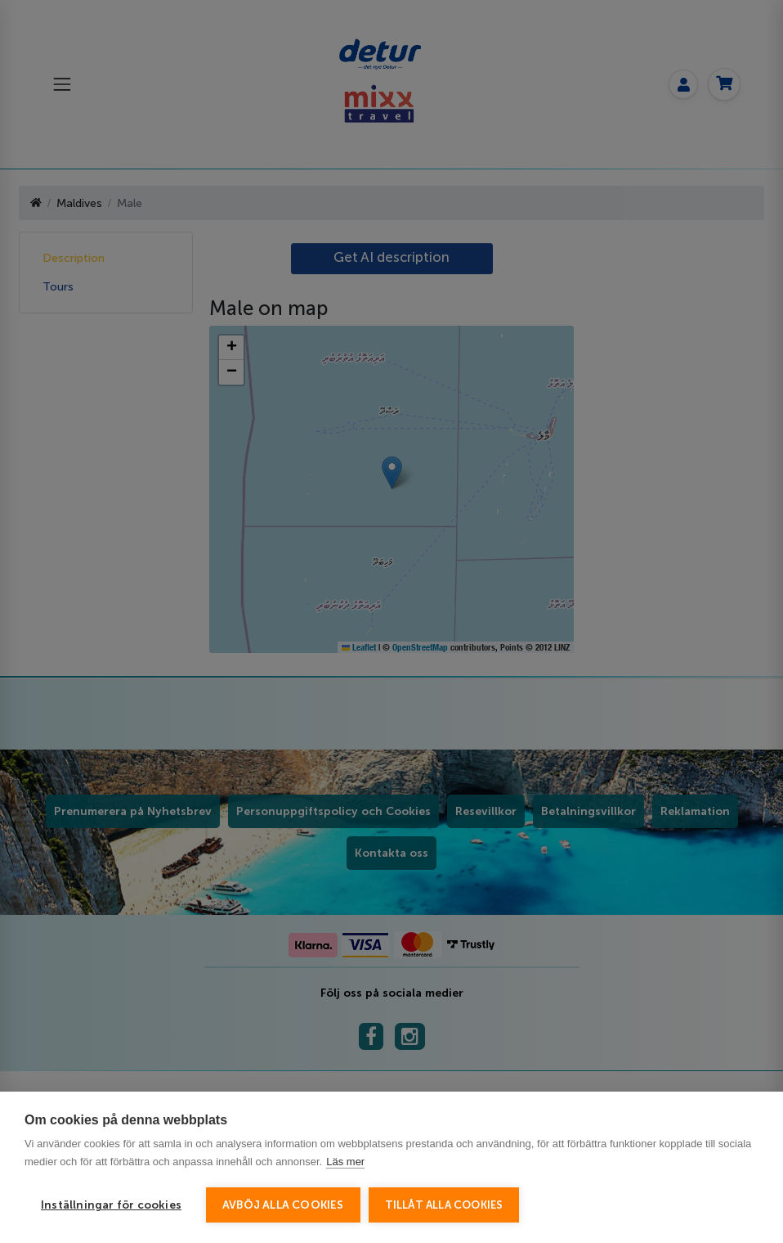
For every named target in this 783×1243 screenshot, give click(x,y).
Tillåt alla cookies (444, 1205)
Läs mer (345, 1161)
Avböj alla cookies (283, 1205)
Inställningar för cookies (111, 1205)
